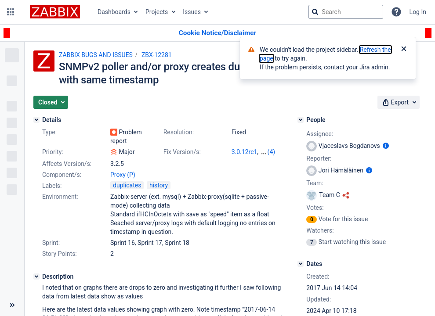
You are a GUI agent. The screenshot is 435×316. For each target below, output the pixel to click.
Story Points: (59, 253)
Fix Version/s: (182, 151)
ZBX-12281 (156, 54)
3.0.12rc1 (244, 151)
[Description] (36, 276)
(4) (272, 151)
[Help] (396, 12)
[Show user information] (385, 145)
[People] (300, 120)
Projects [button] (156, 11)
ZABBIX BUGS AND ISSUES (96, 54)
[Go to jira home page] (54, 12)
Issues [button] (192, 11)
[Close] (403, 49)
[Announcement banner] (217, 33)
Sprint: (51, 242)
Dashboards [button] (114, 11)
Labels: (52, 185)
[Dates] (300, 264)
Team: (314, 183)
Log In (418, 11)
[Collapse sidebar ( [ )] (12, 305)
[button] (10, 12)
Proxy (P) (122, 174)
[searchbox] (345, 12)
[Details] (36, 120)
